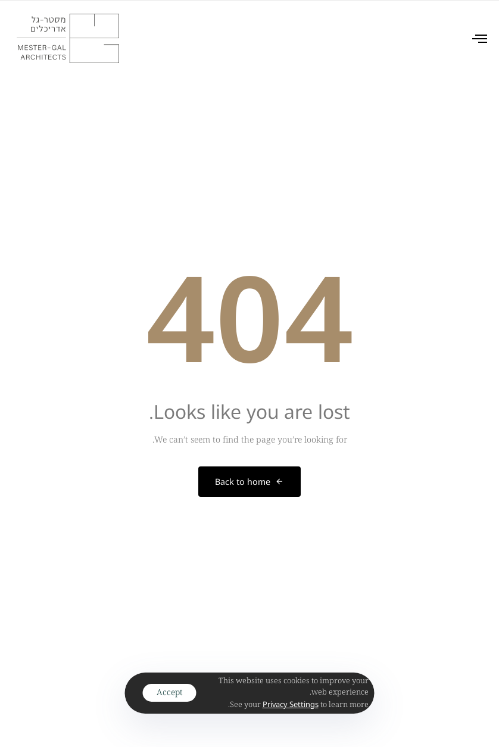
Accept (170, 692)
